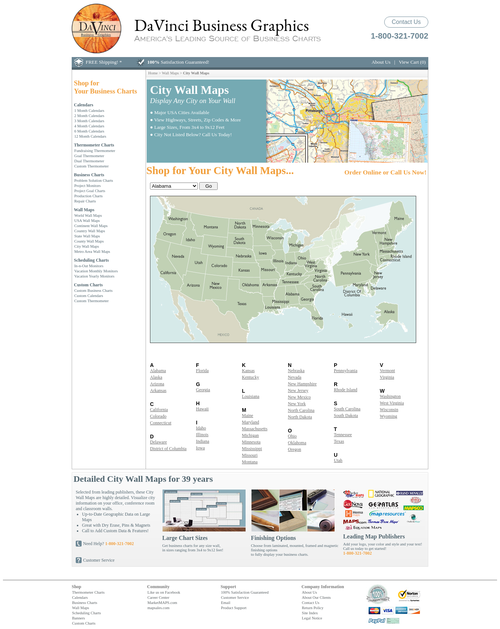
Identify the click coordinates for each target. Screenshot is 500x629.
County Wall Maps (89, 241)
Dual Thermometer (89, 161)
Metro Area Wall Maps (92, 251)
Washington (390, 396)
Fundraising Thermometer (94, 150)
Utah (338, 460)
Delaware (158, 442)
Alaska (156, 377)
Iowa (200, 447)
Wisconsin (389, 409)
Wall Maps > (172, 73)
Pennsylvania (345, 370)
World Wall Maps (88, 215)
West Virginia (392, 403)
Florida (202, 370)
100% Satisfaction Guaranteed (245, 592)
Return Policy (313, 607)
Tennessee (343, 434)
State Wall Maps (87, 236)
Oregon (294, 449)
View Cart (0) (412, 62)
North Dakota (300, 417)
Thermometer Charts (94, 145)
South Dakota (346, 415)
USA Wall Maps (87, 220)
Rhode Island (345, 389)
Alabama (158, 370)
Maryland (250, 422)
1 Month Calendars (89, 110)
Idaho (201, 428)
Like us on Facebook (163, 592)
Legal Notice (312, 618)
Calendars (83, 104)
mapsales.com (158, 607)
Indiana (202, 441)
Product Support (234, 607)
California (159, 409)
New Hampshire (302, 383)
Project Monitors (87, 185)
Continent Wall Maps (91, 225)
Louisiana (250, 396)
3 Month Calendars (89, 121)
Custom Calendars (88, 295)
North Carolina (301, 410)
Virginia (387, 377)
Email (225, 602)
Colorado (158, 416)
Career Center (158, 597)
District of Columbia (168, 448)
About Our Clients (316, 597)
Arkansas (158, 390)
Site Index (310, 613)
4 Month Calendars (89, 126)
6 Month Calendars (89, 131)
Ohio (292, 436)
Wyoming (388, 416)
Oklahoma (297, 442)
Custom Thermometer (91, 166)
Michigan (250, 435)
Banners (78, 618)
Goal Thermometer (89, 155)
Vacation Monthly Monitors (96, 271)
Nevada (294, 377)
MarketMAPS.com (162, 602)
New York (297, 403)
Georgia (203, 389)
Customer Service (99, 560)
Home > (155, 73)
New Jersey (298, 390)
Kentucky (250, 377)
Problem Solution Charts (93, 180)
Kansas (248, 370)
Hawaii (202, 408)
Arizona (157, 383)
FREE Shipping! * (104, 62)
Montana (250, 461)
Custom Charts (88, 284)
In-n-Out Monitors (88, 266)
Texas (339, 441)
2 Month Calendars (89, 115)
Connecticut (160, 422)
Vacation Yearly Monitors (94, 276)
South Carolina (347, 408)
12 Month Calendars (90, 136)
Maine (247, 415)
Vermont (387, 370)
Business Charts (89, 174)
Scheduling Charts (91, 260)
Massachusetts (254, 428)
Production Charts (88, 196)
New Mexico (299, 397)
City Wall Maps (86, 246)
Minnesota (251, 442)
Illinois (202, 434)
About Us (381, 62)
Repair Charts (85, 201)
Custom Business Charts (93, 290)
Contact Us (406, 22)
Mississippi (252, 448)
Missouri (250, 455)
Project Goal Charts (89, 190)
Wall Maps (84, 209)
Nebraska (296, 370)
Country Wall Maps (89, 231)
